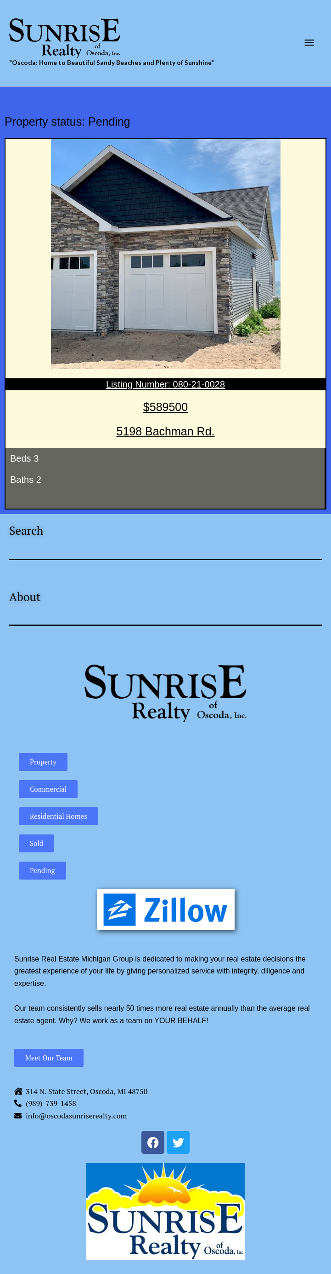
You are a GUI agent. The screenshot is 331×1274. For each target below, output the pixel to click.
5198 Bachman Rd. (165, 431)
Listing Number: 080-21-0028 (165, 384)
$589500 (165, 406)
